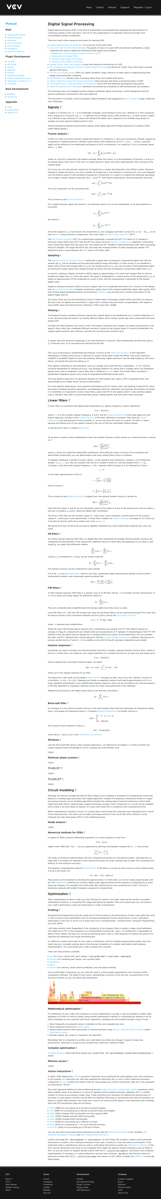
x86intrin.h (139, 1156)
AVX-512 (53, 1127)
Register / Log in (143, 7)
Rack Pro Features (15, 51)
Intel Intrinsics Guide (117, 1132)
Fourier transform (75, 199)
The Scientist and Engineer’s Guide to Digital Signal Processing (79, 67)
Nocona (63, 1082)
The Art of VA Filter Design (62, 73)
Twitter (46, 1186)
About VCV (12, 112)
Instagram (47, 1181)
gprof (52, 964)
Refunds (121, 1184)
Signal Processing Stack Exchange (65, 86)
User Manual (11, 1184)
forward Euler (90, 868)
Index (82, 48)
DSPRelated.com (57, 78)
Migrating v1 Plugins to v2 (19, 81)
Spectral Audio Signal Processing (67, 62)
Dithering (102, 292)
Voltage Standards (15, 75)
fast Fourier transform (62, 239)
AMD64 (76, 1076)
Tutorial (10, 62)
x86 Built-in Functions (138, 1145)
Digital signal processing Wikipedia (66, 45)
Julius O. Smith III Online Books (64, 48)
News (8, 1189)
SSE (51, 1110)
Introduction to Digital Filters (65, 56)
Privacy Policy (124, 1186)
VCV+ (8, 1181)
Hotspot (53, 959)
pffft (85, 250)
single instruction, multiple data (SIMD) (119, 1089)
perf (52, 956)
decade (109, 371)
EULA (120, 1181)
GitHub (80, 1178)
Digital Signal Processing (18, 78)
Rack (89, 7)
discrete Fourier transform (116, 234)
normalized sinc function (90, 734)
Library (100, 7)
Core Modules (13, 46)
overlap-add (109, 637)
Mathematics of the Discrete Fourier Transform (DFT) (76, 53)
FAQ (9, 107)
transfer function (86, 418)
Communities (13, 110)
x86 (63, 1079)
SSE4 (52, 1119)
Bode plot (84, 428)
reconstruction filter (64, 289)
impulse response (120, 518)
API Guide (12, 64)
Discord (46, 1192)
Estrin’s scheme (136, 1029)
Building (11, 94)
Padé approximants (58, 1032)
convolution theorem (126, 615)
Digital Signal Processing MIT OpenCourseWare (71, 81)
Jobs (120, 1189)
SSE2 (52, 1113)
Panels (10, 67)
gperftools (54, 962)
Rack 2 (9, 1178)
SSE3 (52, 1116)
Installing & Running (16, 35)
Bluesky (46, 1189)
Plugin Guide (82, 1186)
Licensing (11, 84)
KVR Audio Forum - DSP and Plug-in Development (73, 84)
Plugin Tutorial (83, 1184)
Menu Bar (11, 40)
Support (124, 7)
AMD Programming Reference (94, 1134)
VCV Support (132, 99)
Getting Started (14, 37)
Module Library (12, 1186)
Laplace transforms (116, 415)
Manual (112, 7)
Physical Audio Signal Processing (67, 59)
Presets (10, 73)
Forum (46, 1178)
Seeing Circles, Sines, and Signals (65, 64)
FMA (52, 1124)
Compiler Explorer (56, 1053)
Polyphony (12, 49)
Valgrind (53, 967)
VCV (7, 1173)
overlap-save (124, 637)
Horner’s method (120, 1029)
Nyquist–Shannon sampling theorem (68, 260)
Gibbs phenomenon (120, 353)
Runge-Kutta (61, 882)
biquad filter (74, 574)
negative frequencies (107, 711)
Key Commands (14, 43)
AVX (52, 1121)
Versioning (12, 97)
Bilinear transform (75, 496)
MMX (52, 1108)
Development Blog (85, 1181)
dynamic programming (121, 242)
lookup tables (83, 1027)
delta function (94, 678)
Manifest (11, 70)
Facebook (48, 1184)
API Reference (83, 1189)
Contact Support (125, 1178)
